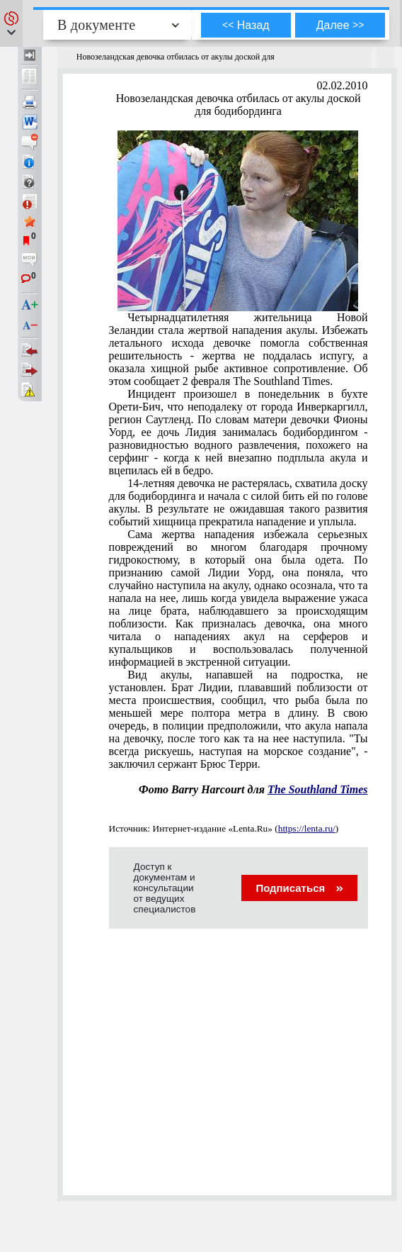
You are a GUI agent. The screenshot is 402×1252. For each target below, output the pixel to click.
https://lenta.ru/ (306, 828)
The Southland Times (318, 789)
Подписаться (299, 888)
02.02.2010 (342, 85)
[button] (11, 23)
